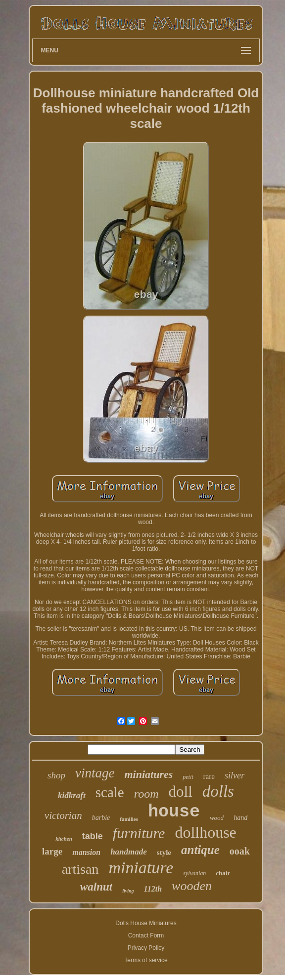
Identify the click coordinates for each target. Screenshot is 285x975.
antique (200, 849)
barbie (101, 817)
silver (234, 775)
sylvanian (194, 873)
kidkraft (72, 795)
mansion (86, 852)
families (129, 819)
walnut (96, 887)
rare (209, 776)
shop (56, 775)
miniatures (148, 774)
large (52, 851)
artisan (80, 869)
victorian (63, 815)
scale (109, 792)
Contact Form (146, 935)
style (164, 852)
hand (240, 817)
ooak (240, 851)
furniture (139, 833)
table (92, 836)
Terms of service (145, 960)
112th (153, 889)
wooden (192, 886)
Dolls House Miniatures (145, 923)
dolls (218, 791)
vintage (94, 773)
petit (188, 776)
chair (223, 873)
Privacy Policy (146, 947)
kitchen (63, 839)
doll (180, 791)
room (146, 793)
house (174, 812)
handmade (128, 851)
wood (217, 817)
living (128, 891)
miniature (140, 867)
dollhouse (205, 832)
